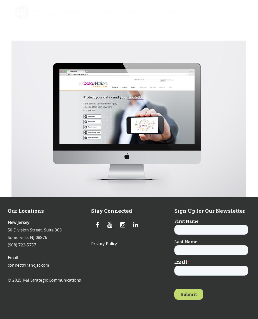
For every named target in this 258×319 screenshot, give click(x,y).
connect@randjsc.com (28, 265)
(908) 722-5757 (22, 245)
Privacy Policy (104, 243)
